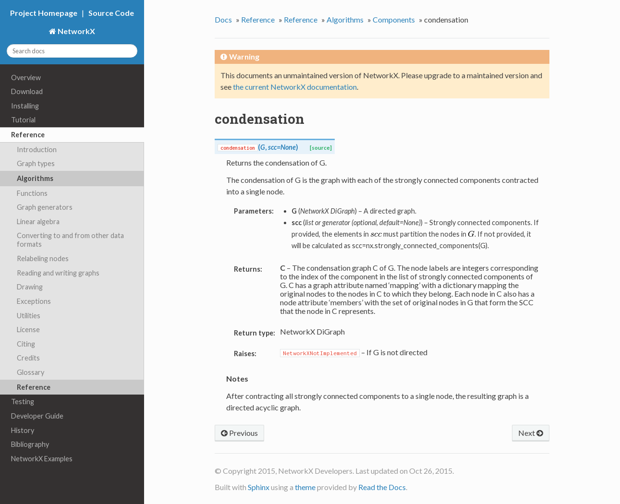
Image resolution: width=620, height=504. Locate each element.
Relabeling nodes (43, 258)
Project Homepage (43, 12)
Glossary (30, 372)
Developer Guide (37, 416)
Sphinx (258, 487)
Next (530, 432)
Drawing (30, 287)
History (22, 430)
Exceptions (34, 301)
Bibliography (30, 444)
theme (305, 487)
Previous (239, 432)
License (28, 329)
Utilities (28, 316)
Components (394, 19)
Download (27, 91)
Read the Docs (382, 487)
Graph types (36, 163)
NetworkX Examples (42, 459)
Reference (28, 135)
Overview (26, 77)
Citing (26, 344)
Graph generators (45, 207)
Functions (32, 193)
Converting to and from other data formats (70, 239)
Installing (25, 106)
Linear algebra (38, 221)
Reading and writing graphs (58, 273)
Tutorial (23, 120)
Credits (28, 358)
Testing (22, 401)
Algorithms (35, 178)
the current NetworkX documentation (295, 86)
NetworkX (75, 31)
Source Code (111, 12)
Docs (223, 19)
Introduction (37, 149)
